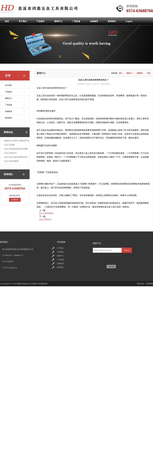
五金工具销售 (9, 145)
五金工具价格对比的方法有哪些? (15, 149)
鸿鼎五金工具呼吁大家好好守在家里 (16, 141)
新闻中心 (8, 98)
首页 (120, 73)
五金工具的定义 (10, 153)
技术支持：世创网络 (145, 284)
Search (127, 250)
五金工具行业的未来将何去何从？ (15, 158)
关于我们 (8, 85)
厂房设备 (8, 105)
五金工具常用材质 (11, 161)
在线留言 (8, 111)
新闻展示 (140, 73)
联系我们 (8, 118)
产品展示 (8, 92)
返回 (148, 73)
